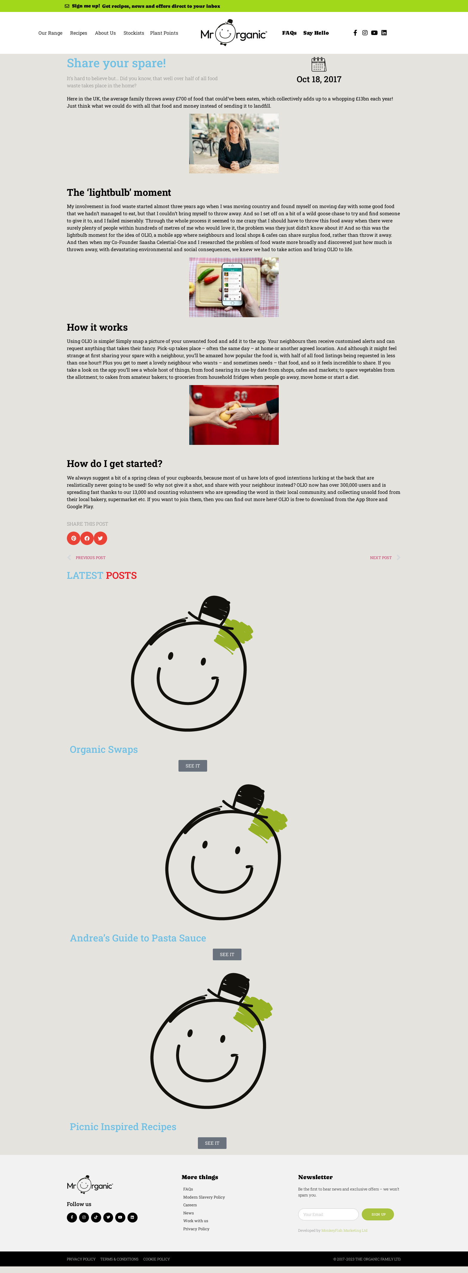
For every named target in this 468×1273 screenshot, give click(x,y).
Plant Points (164, 33)
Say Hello (316, 33)
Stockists (134, 33)
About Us (105, 33)
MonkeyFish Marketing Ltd (344, 1230)
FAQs (289, 33)
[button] (73, 538)
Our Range (50, 33)
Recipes (78, 33)
